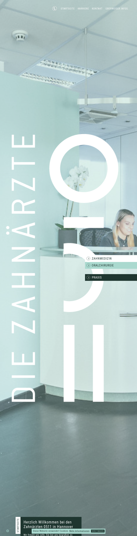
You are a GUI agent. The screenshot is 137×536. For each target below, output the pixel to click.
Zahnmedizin (102, 258)
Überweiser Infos (117, 8)
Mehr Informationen (79, 531)
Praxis (97, 277)
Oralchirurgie (103, 265)
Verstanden (98, 531)
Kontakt (97, 8)
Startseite (68, 8)
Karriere (83, 8)
